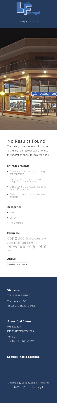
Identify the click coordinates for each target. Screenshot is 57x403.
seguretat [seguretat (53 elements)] (37, 246)
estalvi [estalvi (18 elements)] (42, 238)
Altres (13, 212)
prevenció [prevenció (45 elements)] (17, 246)
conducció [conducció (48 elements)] (17, 238)
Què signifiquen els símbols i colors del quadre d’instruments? (28, 180)
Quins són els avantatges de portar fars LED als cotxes (28, 188)
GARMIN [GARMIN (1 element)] (10, 243)
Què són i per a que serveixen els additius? (27, 196)
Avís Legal (37, 387)
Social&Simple (29, 382)
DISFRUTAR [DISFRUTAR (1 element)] (32, 239)
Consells (14, 217)
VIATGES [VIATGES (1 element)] (10, 250)
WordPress (23, 387)
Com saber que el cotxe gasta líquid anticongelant (29, 173)
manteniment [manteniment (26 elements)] (25, 242)
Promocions (16, 223)
